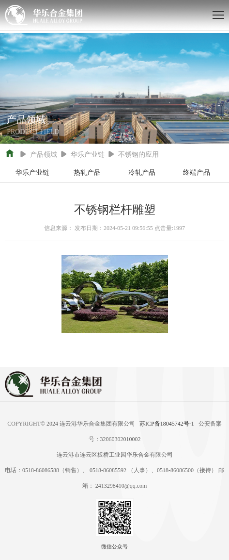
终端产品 (196, 172)
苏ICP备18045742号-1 (166, 423)
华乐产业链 (32, 172)
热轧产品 (87, 172)
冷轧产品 (141, 172)
